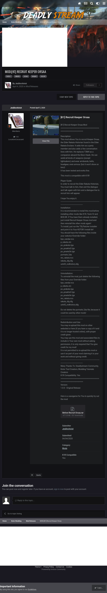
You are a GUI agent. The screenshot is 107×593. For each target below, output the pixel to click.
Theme (38, 567)
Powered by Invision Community (53, 569)
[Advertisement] (34, 47)
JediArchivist (21, 83)
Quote (38, 475)
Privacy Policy (48, 567)
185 (16, 137)
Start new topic (66, 96)
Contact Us (60, 567)
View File (45, 141)
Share (76, 85)
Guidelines (32, 589)
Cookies (69, 567)
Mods (64, 448)
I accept (99, 588)
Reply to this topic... (24, 500)
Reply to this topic (91, 96)
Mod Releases (32, 86)
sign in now (59, 489)
